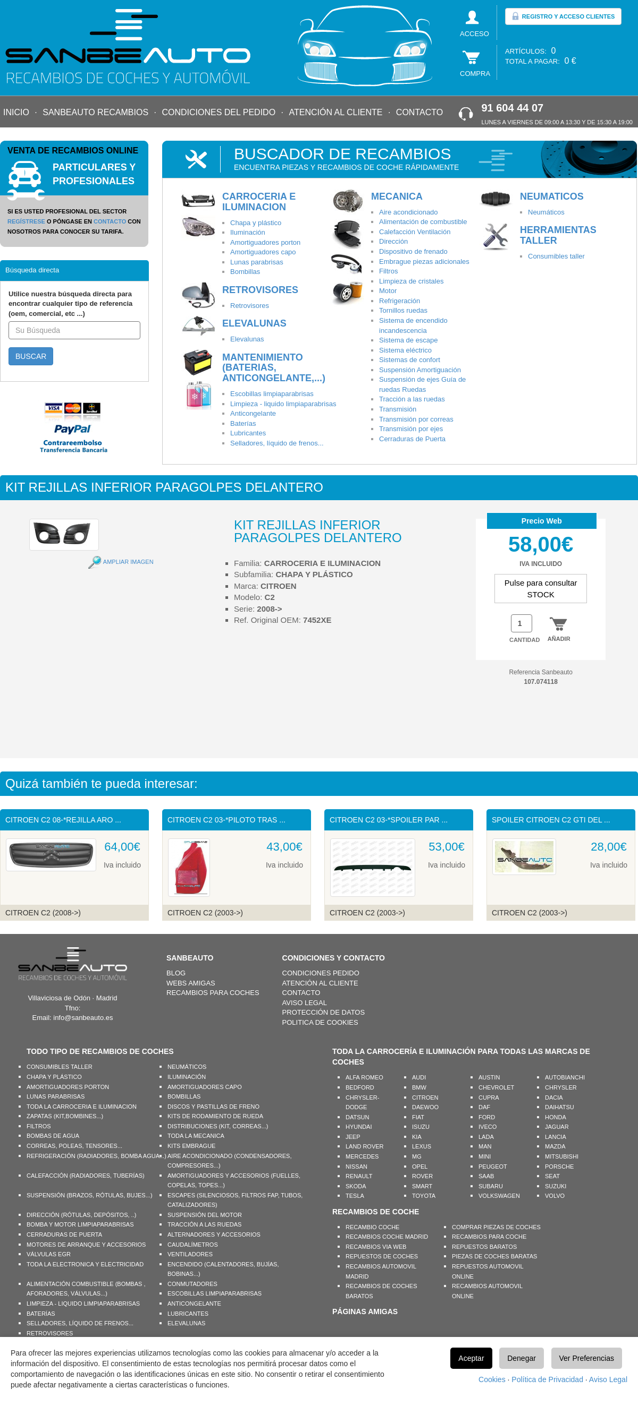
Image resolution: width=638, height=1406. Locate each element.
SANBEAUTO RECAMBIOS (95, 112)
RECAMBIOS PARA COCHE (489, 1236)
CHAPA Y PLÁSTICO (54, 1077)
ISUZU (421, 1127)
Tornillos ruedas (403, 310)
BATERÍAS (41, 1313)
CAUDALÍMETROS (192, 1244)
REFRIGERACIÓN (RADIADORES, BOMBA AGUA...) (96, 1156)
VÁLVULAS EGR (49, 1254)
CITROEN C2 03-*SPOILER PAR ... (389, 820)
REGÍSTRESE (26, 221)
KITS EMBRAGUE (191, 1146)
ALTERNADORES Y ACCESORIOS (214, 1234)
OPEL (419, 1166)
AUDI (419, 1077)
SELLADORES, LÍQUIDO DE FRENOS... (80, 1323)
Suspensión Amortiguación (420, 370)
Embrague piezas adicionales (424, 261)
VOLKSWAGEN (499, 1196)
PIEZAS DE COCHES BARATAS (494, 1256)
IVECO (487, 1127)
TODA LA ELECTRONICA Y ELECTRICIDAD (85, 1264)
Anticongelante (253, 413)
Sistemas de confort (409, 360)
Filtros (388, 271)
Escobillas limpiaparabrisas (272, 394)
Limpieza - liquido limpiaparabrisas (283, 404)
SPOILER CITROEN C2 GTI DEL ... (551, 820)
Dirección (393, 241)
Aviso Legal (608, 1379)
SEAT (552, 1176)
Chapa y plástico (255, 223)
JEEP (353, 1137)
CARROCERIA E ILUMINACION (259, 201)
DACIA (554, 1097)
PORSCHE (559, 1166)
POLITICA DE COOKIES (320, 1022)
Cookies (492, 1379)
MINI (484, 1156)
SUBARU (490, 1186)
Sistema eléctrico (405, 350)
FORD (486, 1117)
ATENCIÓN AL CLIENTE (335, 112)
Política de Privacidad (547, 1379)
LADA (486, 1137)
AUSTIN (489, 1077)
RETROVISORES (260, 290)
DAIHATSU (559, 1107)
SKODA (356, 1186)
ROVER (422, 1176)
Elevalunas (247, 339)
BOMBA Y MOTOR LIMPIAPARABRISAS (80, 1224)
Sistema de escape (408, 340)
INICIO (16, 112)
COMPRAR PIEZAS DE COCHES (496, 1227)
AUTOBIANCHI (565, 1077)
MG (417, 1156)
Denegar (521, 1358)
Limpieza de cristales (411, 281)
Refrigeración (399, 301)
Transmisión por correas (416, 419)
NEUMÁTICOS (186, 1067)
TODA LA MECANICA (195, 1136)
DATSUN (357, 1117)
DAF (484, 1107)
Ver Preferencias (587, 1358)
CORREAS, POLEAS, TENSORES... (74, 1146)
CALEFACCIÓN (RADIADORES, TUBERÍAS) (86, 1175)
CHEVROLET (496, 1087)
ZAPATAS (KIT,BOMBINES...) (65, 1116)
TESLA (355, 1196)
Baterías (243, 423)
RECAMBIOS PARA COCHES (212, 993)
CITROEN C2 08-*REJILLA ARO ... (63, 820)
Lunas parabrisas (256, 262)
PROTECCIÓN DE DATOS (323, 1012)
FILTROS (39, 1126)
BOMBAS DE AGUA (53, 1136)
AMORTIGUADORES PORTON (68, 1087)
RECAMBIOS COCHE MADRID (387, 1236)
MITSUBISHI (561, 1156)
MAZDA (555, 1146)
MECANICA (397, 196)
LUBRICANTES (187, 1313)
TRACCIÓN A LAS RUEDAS (204, 1224)
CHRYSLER (561, 1087)
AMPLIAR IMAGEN (128, 562)
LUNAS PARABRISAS (56, 1096)
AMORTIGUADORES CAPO (204, 1087)
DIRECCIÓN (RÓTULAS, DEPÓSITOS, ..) (81, 1215)
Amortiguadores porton (265, 242)
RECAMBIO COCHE (372, 1227)
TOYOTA (423, 1196)
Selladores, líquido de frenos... (277, 443)
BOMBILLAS (183, 1096)
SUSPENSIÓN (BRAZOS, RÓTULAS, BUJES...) (90, 1195)
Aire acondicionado (408, 212)
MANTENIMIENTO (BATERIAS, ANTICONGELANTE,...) (273, 368)
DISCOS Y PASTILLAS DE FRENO (213, 1106)
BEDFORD (360, 1087)
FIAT (418, 1117)
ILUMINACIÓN (186, 1077)
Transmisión (397, 409)
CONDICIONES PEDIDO (320, 973)
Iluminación (247, 232)
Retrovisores (249, 306)
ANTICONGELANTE (194, 1303)
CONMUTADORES (192, 1284)
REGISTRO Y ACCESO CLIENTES (563, 16)
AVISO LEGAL (304, 1003)
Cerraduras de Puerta (412, 439)
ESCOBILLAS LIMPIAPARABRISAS (214, 1293)
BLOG (176, 973)
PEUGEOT (492, 1166)
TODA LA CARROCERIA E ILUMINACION (82, 1106)
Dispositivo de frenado (413, 251)
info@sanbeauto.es (83, 1018)
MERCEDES (362, 1156)
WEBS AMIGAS (190, 983)
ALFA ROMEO (364, 1077)
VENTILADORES (190, 1254)
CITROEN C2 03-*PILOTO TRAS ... (226, 820)
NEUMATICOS (552, 196)
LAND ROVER (365, 1146)
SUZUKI (555, 1186)
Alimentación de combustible (423, 222)
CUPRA (488, 1097)
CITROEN (425, 1097)
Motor (388, 291)
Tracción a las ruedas (412, 399)
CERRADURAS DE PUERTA (64, 1234)
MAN (484, 1146)
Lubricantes (248, 433)
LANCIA (555, 1137)
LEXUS (421, 1146)
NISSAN (356, 1166)
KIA (417, 1137)
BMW (419, 1087)
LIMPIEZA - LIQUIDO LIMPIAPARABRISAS (83, 1303)
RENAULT (359, 1176)
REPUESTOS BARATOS (484, 1247)
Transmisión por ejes (411, 429)
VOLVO (555, 1196)
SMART (422, 1186)
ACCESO (474, 34)
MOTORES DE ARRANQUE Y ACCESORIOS (86, 1244)
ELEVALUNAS (254, 323)
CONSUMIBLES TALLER (60, 1067)
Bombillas (245, 272)
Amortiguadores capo (263, 252)
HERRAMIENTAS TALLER (558, 235)
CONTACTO (419, 112)
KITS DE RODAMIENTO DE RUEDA (215, 1116)
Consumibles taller (556, 256)
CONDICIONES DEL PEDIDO (218, 112)
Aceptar (471, 1358)
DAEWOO (425, 1107)
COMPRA (475, 74)
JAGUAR (557, 1127)
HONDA (555, 1117)
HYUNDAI (359, 1127)
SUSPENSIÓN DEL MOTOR (204, 1215)
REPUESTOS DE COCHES (382, 1256)
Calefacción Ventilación (414, 232)
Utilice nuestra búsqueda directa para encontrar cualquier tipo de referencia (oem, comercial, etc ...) (70, 304)
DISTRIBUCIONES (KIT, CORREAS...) (217, 1126)
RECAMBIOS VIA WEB (376, 1247)
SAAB (486, 1176)
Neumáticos (546, 212)
